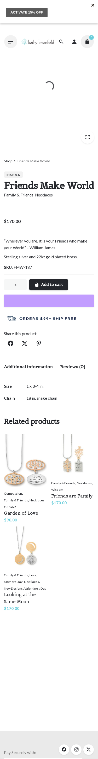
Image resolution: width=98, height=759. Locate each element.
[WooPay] (49, 301)
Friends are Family (72, 496)
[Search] (61, 41)
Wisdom (57, 490)
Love (33, 575)
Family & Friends (18, 195)
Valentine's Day (35, 588)
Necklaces (44, 195)
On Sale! (10, 507)
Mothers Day (13, 582)
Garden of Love (21, 513)
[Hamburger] (10, 41)
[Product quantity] (15, 284)
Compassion (13, 493)
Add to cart (48, 284)
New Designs (13, 588)
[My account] (74, 41)
